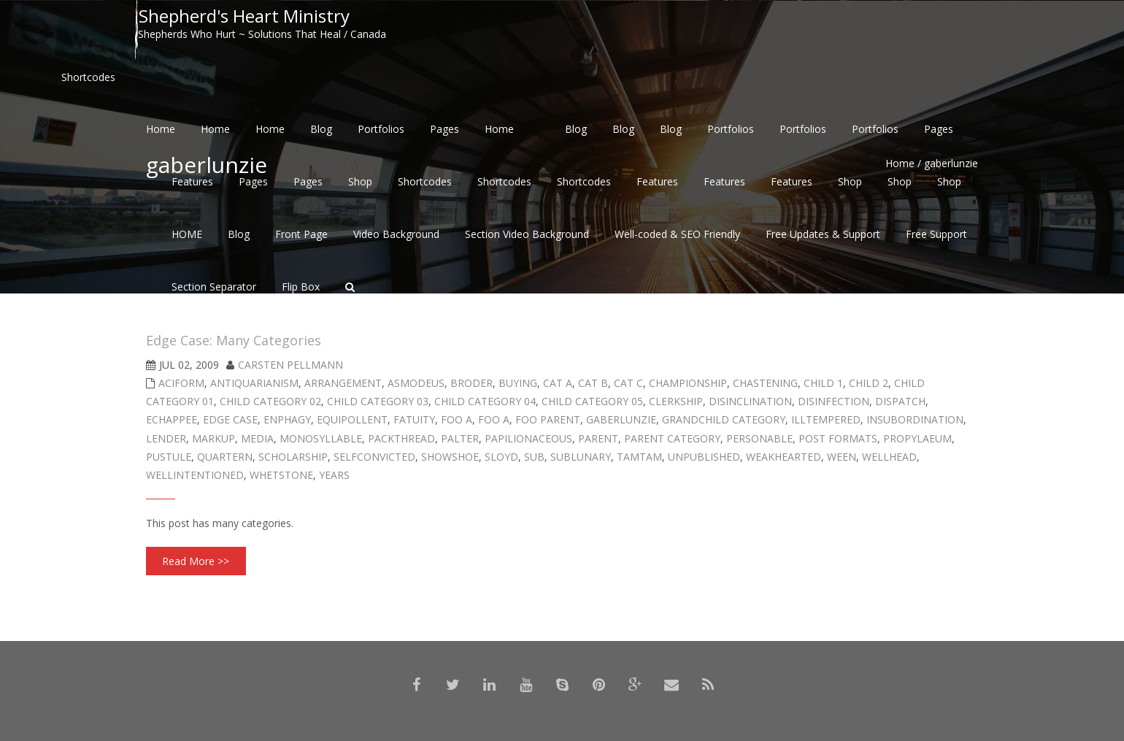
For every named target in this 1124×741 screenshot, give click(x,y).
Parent (598, 438)
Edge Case (230, 419)
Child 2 (868, 383)
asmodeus (416, 383)
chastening (765, 383)
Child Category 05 (592, 401)
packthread (401, 438)
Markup (213, 438)
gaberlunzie (621, 419)
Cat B (593, 383)
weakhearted (783, 457)
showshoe (450, 457)
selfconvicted (374, 457)
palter (460, 438)
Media (257, 438)
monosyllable (321, 438)
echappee (171, 419)
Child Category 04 (485, 401)
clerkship (676, 401)
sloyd (501, 457)
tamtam (639, 457)
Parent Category (672, 438)
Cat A (557, 383)
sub (534, 457)
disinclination (750, 401)
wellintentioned (195, 475)
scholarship (293, 457)
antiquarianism (254, 383)
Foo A (456, 419)
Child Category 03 (377, 401)
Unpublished (704, 457)
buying (518, 383)
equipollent (352, 419)
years (334, 475)
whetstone (281, 475)
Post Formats (837, 438)
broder (471, 383)
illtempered (826, 419)
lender (166, 438)
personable (759, 438)
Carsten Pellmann (290, 365)
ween (841, 457)
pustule (168, 457)
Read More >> (195, 561)
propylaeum (917, 438)
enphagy (287, 419)
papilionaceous (528, 438)
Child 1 (823, 383)
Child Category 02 (270, 401)
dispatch (900, 401)
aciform (181, 383)
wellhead (889, 457)
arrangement (343, 383)
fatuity (414, 419)
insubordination (914, 419)
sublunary (580, 457)
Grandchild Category (723, 419)
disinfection (833, 401)
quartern (225, 457)
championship (688, 383)
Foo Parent (547, 419)
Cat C (628, 383)
